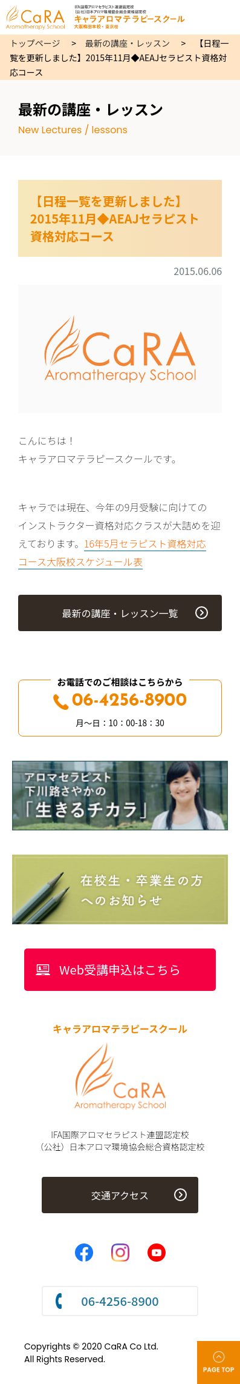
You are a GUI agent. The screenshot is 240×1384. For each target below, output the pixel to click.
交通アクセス (120, 1195)
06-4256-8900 (120, 701)
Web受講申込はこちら (120, 969)
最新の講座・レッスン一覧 (120, 613)
